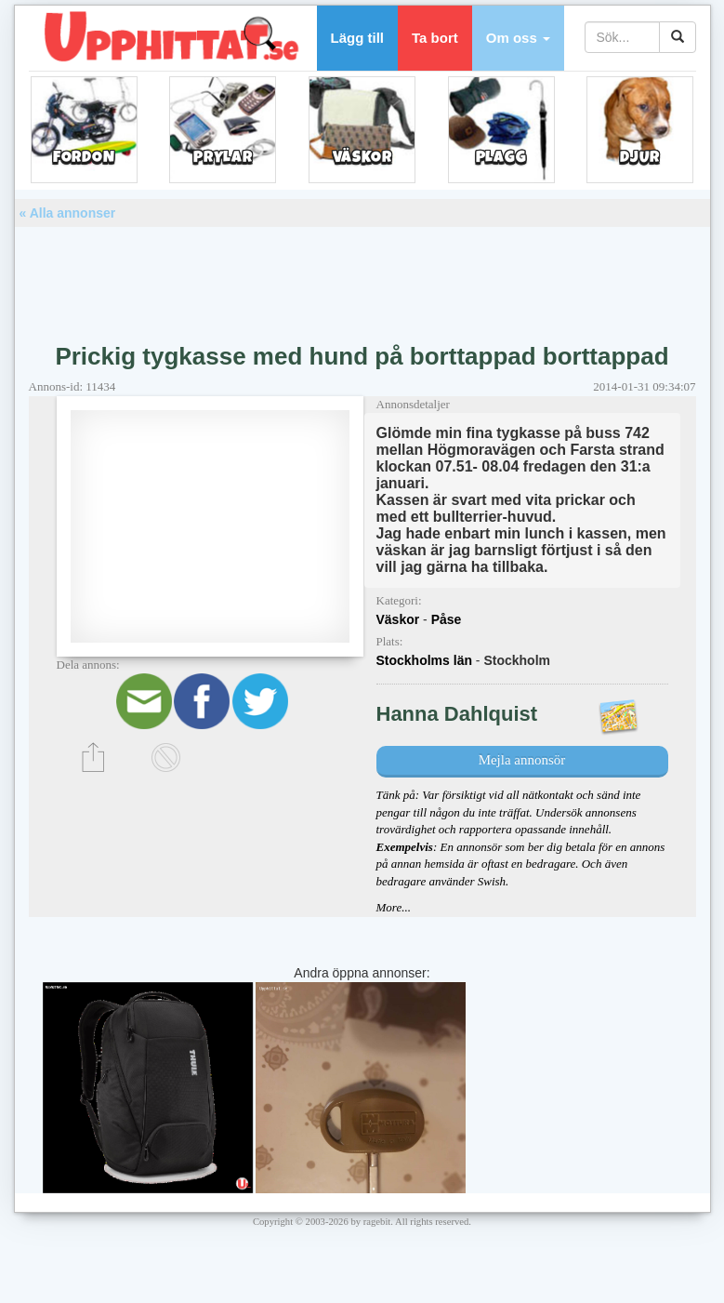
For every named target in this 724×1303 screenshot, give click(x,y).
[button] (518, 38)
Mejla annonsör (522, 759)
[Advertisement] (362, 278)
